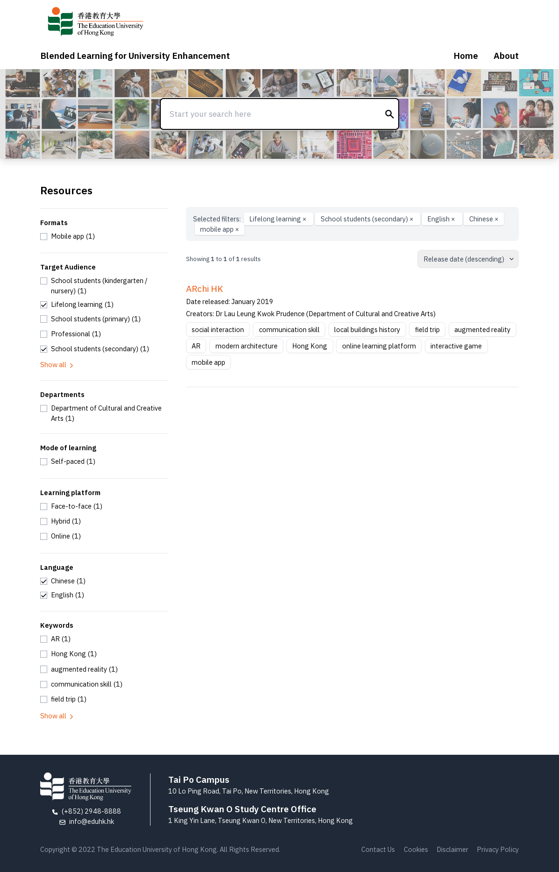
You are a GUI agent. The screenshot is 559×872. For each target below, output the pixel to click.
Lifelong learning (278, 218)
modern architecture (246, 345)
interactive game (456, 345)
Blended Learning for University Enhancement (135, 55)
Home (465, 55)
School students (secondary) (368, 218)
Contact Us (378, 849)
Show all (57, 364)
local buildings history (367, 329)
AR (196, 345)
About (506, 55)
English (442, 218)
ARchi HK (204, 288)
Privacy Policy (498, 849)
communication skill (289, 329)
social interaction (218, 329)
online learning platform (379, 345)
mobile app (219, 229)
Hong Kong (309, 345)
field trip (427, 329)
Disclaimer (452, 849)
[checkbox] (67, 236)
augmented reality (482, 329)
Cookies (416, 849)
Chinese (484, 218)
